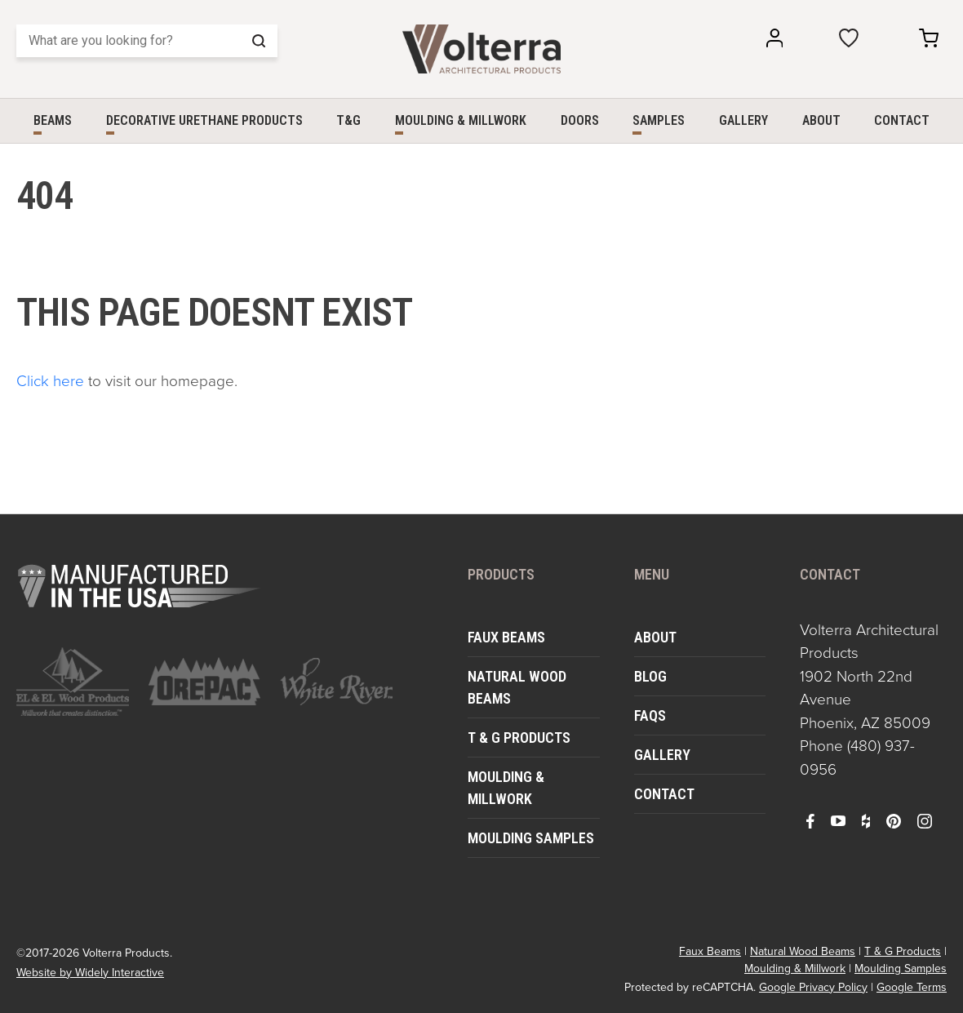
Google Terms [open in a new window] (911, 987)
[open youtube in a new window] (838, 820)
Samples (658, 120)
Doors (580, 120)
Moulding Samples (531, 837)
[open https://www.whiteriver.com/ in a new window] (336, 681)
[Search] (146, 40)
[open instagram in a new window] (925, 820)
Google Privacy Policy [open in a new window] (813, 987)
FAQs (650, 715)
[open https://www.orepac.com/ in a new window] (205, 681)
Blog (650, 676)
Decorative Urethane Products (204, 120)
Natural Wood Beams (517, 687)
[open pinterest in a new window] (894, 820)
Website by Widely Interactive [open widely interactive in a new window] (90, 972)
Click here (50, 380)
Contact (902, 120)
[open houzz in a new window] (865, 820)
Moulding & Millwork (460, 120)
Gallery (743, 120)
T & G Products (519, 737)
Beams (52, 120)
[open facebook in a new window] (810, 820)
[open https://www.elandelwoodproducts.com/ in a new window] (72, 681)
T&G (348, 120)
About (821, 120)
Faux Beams (506, 637)
